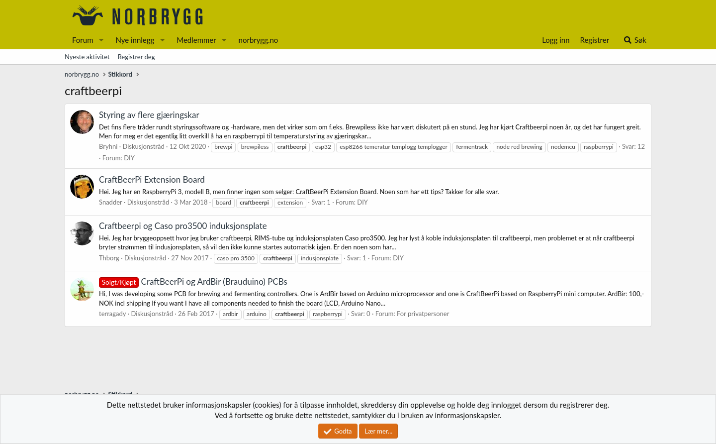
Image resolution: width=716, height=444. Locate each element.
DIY (129, 158)
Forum (82, 39)
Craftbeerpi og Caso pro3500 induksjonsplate (183, 226)
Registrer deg (136, 57)
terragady (112, 314)
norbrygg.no (258, 39)
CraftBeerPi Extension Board (152, 179)
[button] (101, 40)
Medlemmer (196, 39)
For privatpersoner (423, 314)
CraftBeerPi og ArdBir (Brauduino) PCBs (193, 281)
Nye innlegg (134, 39)
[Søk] (634, 40)
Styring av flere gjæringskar (149, 115)
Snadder (110, 202)
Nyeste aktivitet (87, 57)
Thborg (109, 258)
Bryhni (108, 146)
